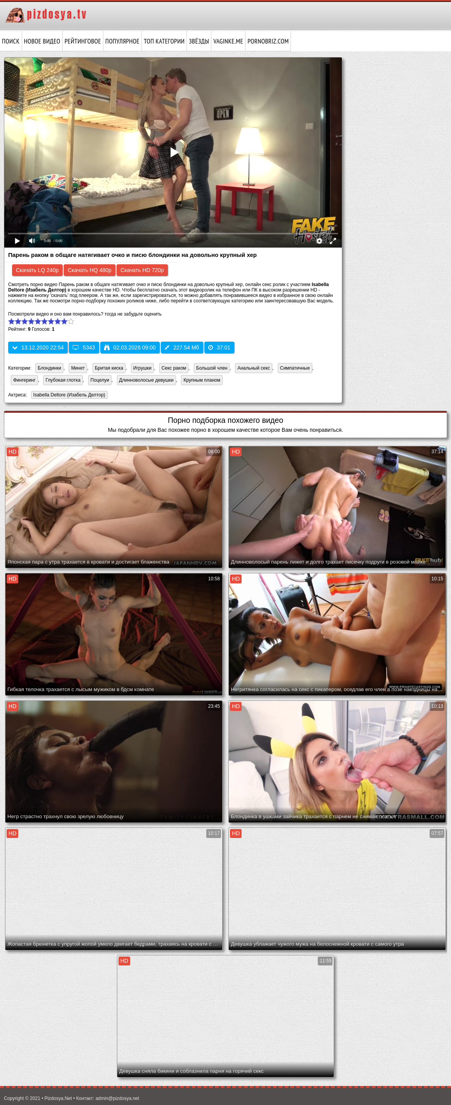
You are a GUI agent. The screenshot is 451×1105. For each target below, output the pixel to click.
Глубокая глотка (62, 380)
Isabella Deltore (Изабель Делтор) (68, 395)
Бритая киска (109, 368)
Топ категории (164, 41)
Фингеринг (24, 380)
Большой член (211, 368)
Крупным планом (201, 380)
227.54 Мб (182, 347)
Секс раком (174, 368)
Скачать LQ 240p (37, 270)
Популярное (122, 41)
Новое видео (42, 41)
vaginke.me (228, 41)
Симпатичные (295, 368)
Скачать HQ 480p (89, 270)
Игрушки (142, 368)
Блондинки (49, 368)
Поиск (11, 41)
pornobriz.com (268, 41)
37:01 (219, 347)
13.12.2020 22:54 (38, 347)
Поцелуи (100, 380)
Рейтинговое (82, 41)
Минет (78, 368)
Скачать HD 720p (142, 270)
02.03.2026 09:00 (130, 347)
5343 (84, 347)
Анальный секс (253, 368)
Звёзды (199, 41)
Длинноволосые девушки (146, 380)
